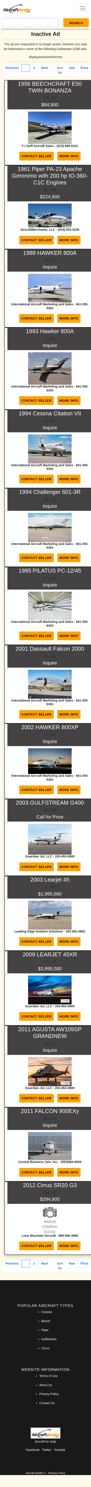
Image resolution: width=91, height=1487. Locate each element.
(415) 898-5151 (67, 146)
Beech (45, 1321)
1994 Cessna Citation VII (50, 413)
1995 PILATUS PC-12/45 (50, 571)
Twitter (46, 1450)
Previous (12, 68)
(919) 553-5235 (68, 229)
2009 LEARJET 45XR (50, 954)
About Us (45, 1385)
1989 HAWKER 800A (49, 253)
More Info (68, 156)
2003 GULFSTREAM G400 (50, 803)
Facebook (32, 1450)
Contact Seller (36, 156)
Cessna (46, 1312)
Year (72, 68)
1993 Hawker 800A (50, 331)
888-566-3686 (68, 1235)
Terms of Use (48, 1376)
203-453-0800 (65, 856)
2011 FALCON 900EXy (50, 1111)
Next (44, 68)
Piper (45, 1330)
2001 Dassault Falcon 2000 (49, 649)
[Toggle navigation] (83, 8)
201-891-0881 (75, 931)
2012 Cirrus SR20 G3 (50, 1185)
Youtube (59, 1450)
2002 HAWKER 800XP (50, 727)
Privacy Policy (49, 1394)
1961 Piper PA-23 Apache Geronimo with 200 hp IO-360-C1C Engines (50, 175)
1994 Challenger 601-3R (50, 492)
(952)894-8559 (71, 1162)
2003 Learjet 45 (49, 880)
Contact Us (47, 1403)
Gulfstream (49, 1339)
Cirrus (45, 1348)
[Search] (30, 22)
